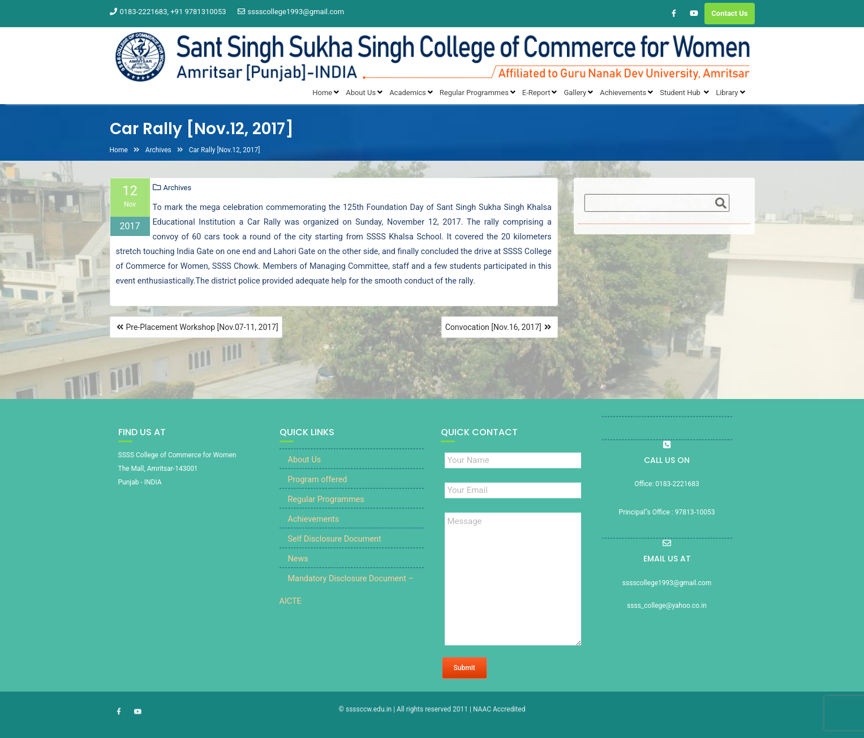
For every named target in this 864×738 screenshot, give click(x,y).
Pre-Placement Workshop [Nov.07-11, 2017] (202, 327)
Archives (178, 188)
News (298, 574)
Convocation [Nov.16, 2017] (493, 327)
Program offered (317, 495)
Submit (464, 683)
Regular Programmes (326, 515)
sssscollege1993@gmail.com (291, 11)
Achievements (313, 534)
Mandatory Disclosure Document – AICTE (347, 605)
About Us (304, 475)
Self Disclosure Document (334, 554)
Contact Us (729, 13)
